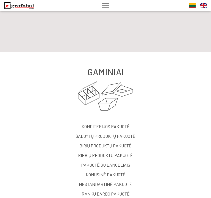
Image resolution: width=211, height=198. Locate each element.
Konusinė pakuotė (106, 174)
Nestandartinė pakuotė (105, 184)
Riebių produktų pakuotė (105, 155)
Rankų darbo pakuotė (106, 193)
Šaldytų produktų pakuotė (105, 136)
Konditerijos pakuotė (106, 126)
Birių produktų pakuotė (105, 145)
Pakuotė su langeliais (105, 164)
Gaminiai (105, 72)
